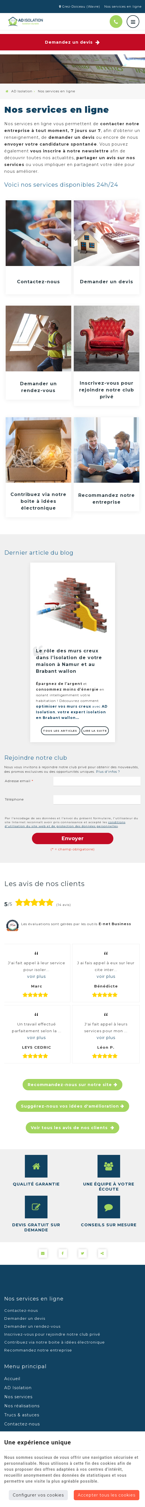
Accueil (12, 1378)
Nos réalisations (22, 1405)
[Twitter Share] (82, 1253)
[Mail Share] (43, 1253)
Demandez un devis (72, 42)
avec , (72, 712)
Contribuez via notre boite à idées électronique (38, 501)
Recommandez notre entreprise (106, 499)
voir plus (36, 976)
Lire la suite (95, 730)
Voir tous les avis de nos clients (70, 1127)
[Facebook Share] (63, 1253)
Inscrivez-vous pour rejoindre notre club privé (106, 389)
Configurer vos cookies (38, 1495)
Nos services (18, 1396)
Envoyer (73, 838)
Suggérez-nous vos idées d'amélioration (70, 1106)
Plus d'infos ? (108, 772)
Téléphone (14, 799)
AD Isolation (19, 91)
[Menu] (133, 21)
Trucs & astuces (21, 1414)
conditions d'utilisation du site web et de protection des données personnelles (65, 824)
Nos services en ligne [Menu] (34, 1299)
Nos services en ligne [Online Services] (123, 6)
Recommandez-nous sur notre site (70, 1084)
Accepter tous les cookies (106, 1495)
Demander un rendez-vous (38, 387)
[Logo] (25, 21)
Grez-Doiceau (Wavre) (79, 6)
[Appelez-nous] (116, 21)
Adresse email (19, 781)
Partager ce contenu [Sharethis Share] (102, 1253)
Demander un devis (106, 281)
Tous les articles (60, 730)
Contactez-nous (38, 281)
